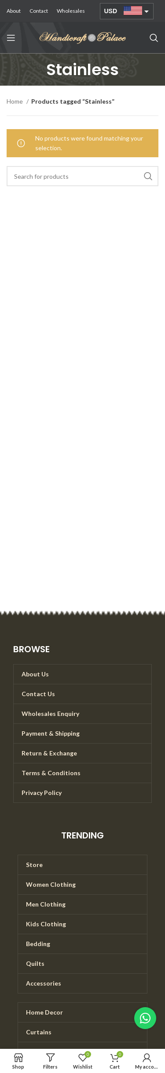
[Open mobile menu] (11, 38)
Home (15, 101)
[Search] (154, 38)
